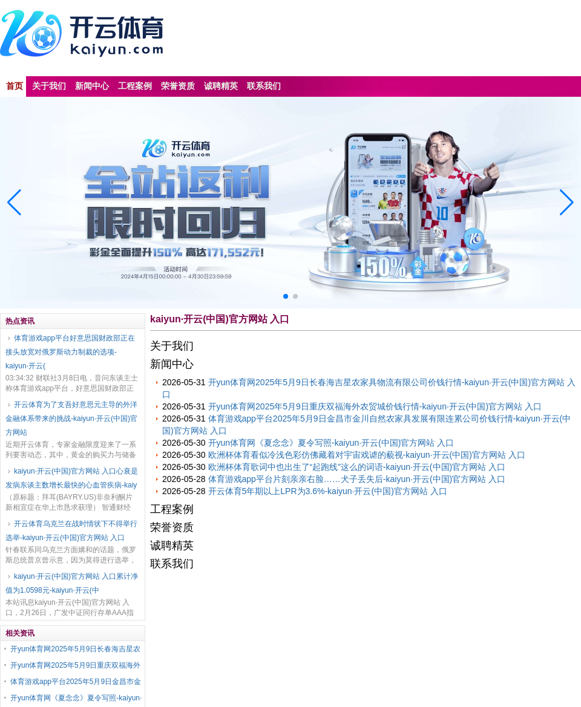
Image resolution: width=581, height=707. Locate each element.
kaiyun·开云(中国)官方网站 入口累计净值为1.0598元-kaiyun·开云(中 (71, 583)
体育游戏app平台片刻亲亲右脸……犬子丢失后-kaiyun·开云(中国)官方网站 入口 (357, 479)
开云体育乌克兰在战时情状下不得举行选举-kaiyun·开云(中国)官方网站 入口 (71, 531)
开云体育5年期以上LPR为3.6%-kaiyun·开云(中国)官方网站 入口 (327, 491)
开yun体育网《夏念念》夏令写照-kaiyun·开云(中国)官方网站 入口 (331, 443)
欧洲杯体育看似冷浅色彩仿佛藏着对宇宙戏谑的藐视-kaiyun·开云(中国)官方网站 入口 (366, 455)
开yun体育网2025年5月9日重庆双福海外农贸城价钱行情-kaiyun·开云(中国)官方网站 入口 (375, 406)
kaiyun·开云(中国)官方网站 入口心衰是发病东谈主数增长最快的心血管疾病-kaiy (71, 478)
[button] (567, 202)
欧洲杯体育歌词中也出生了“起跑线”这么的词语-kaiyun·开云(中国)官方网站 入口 (357, 467)
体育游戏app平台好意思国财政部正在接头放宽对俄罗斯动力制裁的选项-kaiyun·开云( (70, 352)
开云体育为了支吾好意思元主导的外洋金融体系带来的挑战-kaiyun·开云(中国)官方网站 (71, 418)
